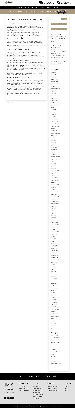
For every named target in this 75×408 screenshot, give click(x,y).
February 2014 (54, 276)
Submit (64, 19)
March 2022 (54, 168)
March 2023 (54, 147)
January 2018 (54, 178)
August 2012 (54, 318)
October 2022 (54, 154)
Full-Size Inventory (37, 392)
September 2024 (55, 105)
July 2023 (53, 138)
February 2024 (55, 121)
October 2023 (54, 131)
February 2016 (54, 220)
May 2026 (53, 72)
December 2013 (55, 281)
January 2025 (54, 100)
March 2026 (54, 77)
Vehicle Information (27, 7)
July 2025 (53, 93)
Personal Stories (55, 351)
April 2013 (53, 300)
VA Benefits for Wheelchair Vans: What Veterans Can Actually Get (58, 57)
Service (53, 356)
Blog (66, 388)
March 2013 (54, 302)
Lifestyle (19, 98)
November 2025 (55, 84)
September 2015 (55, 231)
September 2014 (55, 260)
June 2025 (53, 95)
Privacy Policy (41, 406)
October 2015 (54, 229)
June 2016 (53, 210)
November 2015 (55, 227)
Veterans (53, 361)
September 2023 (55, 133)
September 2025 (55, 88)
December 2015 (55, 224)
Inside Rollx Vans (55, 342)
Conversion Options (24, 390)
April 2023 (53, 145)
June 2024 (53, 112)
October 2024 (54, 102)
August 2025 (54, 91)
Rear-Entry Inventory (38, 396)
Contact (62, 7)
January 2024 (54, 124)
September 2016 (55, 203)
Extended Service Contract (54, 390)
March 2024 (54, 119)
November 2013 (55, 283)
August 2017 (54, 187)
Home (12, 7)
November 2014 (55, 255)
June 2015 (53, 239)
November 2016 (55, 199)
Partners (53, 349)
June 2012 (53, 323)
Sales (52, 354)
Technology (54, 359)
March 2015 (54, 246)
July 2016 (53, 208)
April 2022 (53, 166)
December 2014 (55, 253)
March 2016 (54, 217)
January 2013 (54, 307)
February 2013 (54, 304)
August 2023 (54, 135)
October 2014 (54, 257)
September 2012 (55, 316)
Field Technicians (55, 337)
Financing (42, 7)
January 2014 (54, 278)
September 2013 (55, 288)
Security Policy (50, 406)
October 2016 (54, 201)
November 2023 (55, 128)
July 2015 (53, 236)
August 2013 (54, 290)
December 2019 (55, 170)
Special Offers (36, 398)
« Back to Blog (9, 103)
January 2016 (54, 222)
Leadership (54, 344)
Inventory (18, 7)
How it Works (22, 386)
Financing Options (52, 386)
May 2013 (53, 297)
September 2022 (55, 156)
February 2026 (54, 79)
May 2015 (53, 241)
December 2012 (55, 309)
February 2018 (54, 175)
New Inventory (36, 386)
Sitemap (67, 390)
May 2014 (53, 269)
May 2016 (53, 213)
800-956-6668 (9, 389)
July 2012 (53, 321)
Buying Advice (54, 335)
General (15, 98)
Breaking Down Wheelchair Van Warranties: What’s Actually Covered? (58, 45)
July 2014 (53, 264)
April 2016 (53, 215)
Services (35, 7)
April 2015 (53, 243)
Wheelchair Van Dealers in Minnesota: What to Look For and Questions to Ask (58, 51)
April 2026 (53, 74)
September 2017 (55, 185)
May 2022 (53, 163)
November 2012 (55, 311)
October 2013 (54, 285)
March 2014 (54, 274)
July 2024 (53, 109)
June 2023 (53, 140)
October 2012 (54, 314)
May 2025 (53, 98)
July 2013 (53, 293)
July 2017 (53, 189)
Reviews (67, 386)
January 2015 (54, 250)
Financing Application (53, 388)
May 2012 (53, 325)
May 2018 (53, 173)
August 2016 (54, 206)
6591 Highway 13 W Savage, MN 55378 (9, 393)
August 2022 (54, 159)
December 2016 (55, 196)
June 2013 (53, 295)
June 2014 (53, 267)
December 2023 (55, 126)
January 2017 (54, 194)
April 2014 (53, 271)
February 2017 (54, 192)
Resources (49, 7)
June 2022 (53, 161)
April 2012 (53, 328)
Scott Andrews (25, 23)
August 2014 (54, 262)
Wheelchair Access (56, 363)
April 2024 (53, 117)
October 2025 (54, 86)
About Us (56, 7)
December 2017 (55, 180)
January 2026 (54, 81)
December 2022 (55, 152)
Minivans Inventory (37, 390)
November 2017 (55, 182)
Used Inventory (37, 388)
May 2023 (53, 142)
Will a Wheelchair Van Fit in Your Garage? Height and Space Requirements (58, 63)
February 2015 (54, 248)
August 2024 (54, 107)
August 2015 (54, 234)
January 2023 (54, 149)
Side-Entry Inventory (38, 394)
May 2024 (53, 114)
